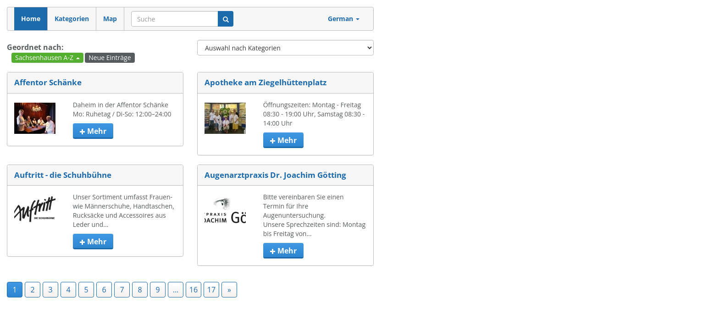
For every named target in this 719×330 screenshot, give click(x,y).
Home (30, 18)
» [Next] (229, 290)
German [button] (344, 18)
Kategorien (72, 18)
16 (193, 290)
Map (110, 18)
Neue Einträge (109, 57)
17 (211, 290)
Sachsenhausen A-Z (47, 57)
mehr (93, 131)
